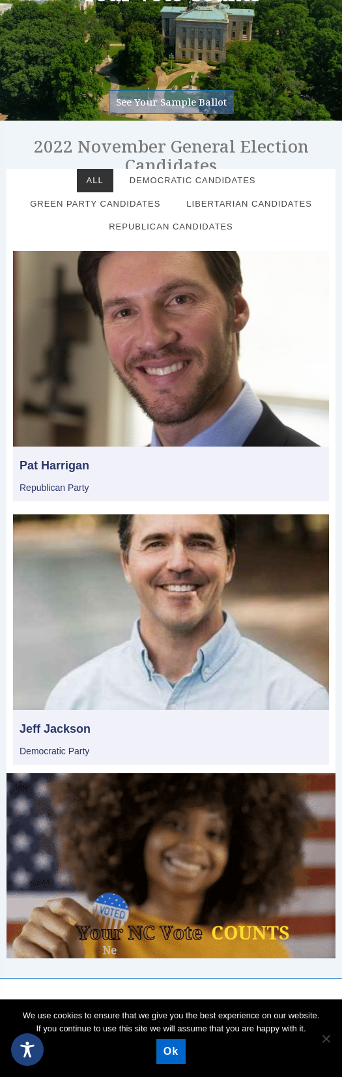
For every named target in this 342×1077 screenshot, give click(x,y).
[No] (325, 1038)
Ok (171, 1051)
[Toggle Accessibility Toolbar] (27, 1049)
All (95, 180)
